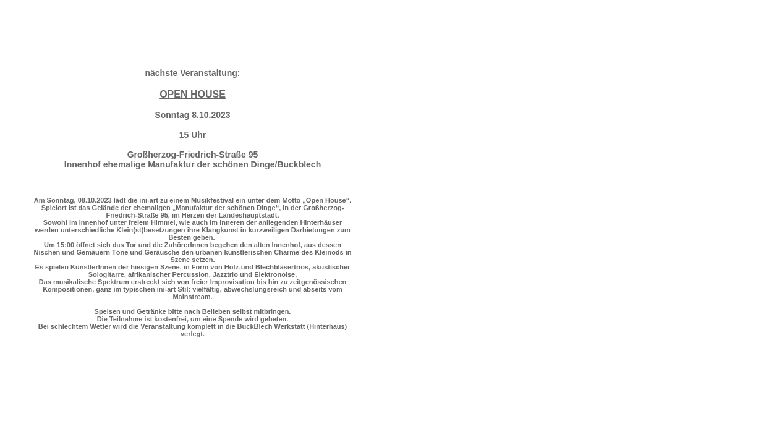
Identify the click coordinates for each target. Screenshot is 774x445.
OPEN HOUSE (192, 94)
